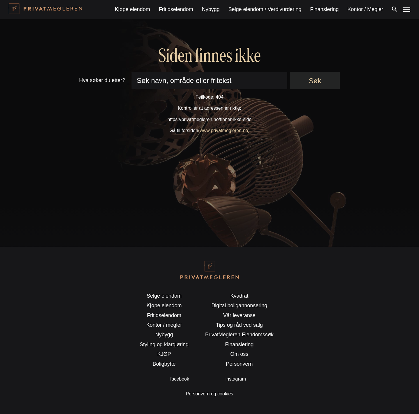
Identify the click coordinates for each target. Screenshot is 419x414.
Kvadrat (239, 296)
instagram (236, 378)
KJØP (164, 354)
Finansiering (324, 9)
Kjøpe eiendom (132, 9)
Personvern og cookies (209, 393)
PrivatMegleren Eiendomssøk (239, 334)
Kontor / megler (164, 325)
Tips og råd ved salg (239, 325)
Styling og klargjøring (164, 344)
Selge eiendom (164, 296)
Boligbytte (164, 364)
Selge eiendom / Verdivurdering (264, 9)
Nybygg (211, 9)
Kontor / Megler (365, 9)
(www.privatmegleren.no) (224, 130)
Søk (315, 81)
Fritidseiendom (176, 9)
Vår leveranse (239, 315)
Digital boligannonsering (239, 305)
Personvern (239, 364)
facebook (179, 378)
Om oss (239, 354)
